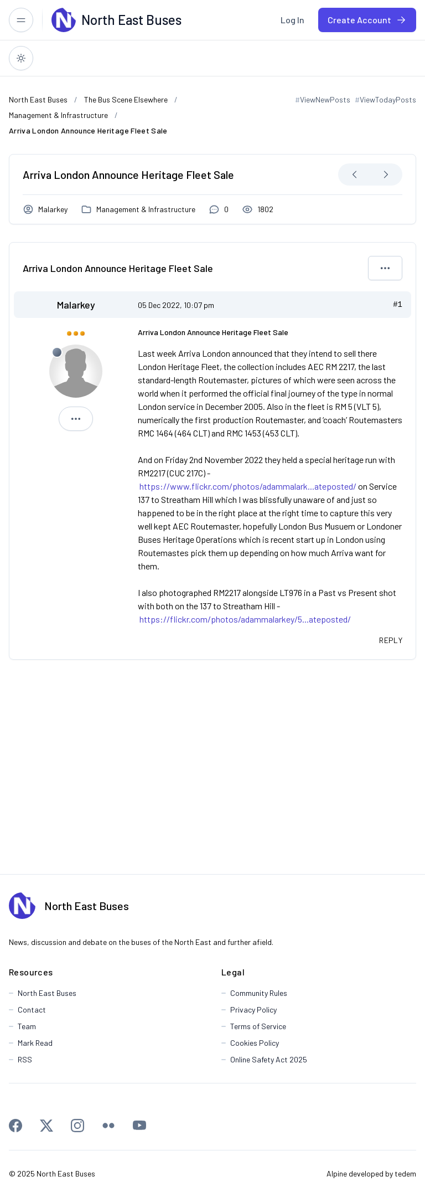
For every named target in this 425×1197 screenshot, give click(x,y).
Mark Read (35, 1042)
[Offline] (57, 352)
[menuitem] (292, 20)
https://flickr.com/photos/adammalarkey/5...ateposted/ (245, 619)
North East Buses (86, 905)
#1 (397, 304)
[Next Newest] (385, 174)
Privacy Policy (253, 1009)
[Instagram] (77, 1125)
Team (27, 1026)
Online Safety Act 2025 (268, 1059)
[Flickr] (108, 1125)
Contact (32, 1009)
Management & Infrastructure (145, 209)
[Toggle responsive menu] (21, 20)
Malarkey (53, 209)
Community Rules (258, 993)
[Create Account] (367, 20)
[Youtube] (139, 1125)
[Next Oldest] (354, 174)
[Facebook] (15, 1125)
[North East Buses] (63, 20)
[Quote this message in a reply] (390, 640)
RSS (25, 1059)
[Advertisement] (212, 766)
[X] (46, 1125)
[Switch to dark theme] (21, 58)
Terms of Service (258, 1026)
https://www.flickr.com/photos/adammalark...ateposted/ (247, 486)
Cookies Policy (254, 1042)
